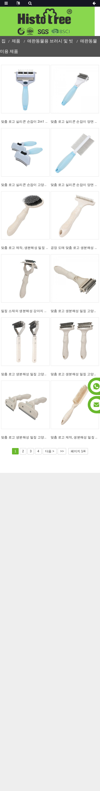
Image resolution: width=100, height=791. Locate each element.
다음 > (49, 451)
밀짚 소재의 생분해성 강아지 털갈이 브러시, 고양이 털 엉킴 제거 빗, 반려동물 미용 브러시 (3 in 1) (25, 311)
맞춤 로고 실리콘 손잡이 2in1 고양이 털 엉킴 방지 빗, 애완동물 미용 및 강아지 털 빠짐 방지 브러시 (25, 121)
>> (62, 451)
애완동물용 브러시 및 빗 (50, 40)
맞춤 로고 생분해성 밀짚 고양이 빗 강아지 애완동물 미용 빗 (75, 311)
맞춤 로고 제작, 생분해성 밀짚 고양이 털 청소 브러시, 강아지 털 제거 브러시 (75, 437)
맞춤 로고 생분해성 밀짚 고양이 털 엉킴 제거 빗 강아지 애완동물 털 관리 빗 (25, 374)
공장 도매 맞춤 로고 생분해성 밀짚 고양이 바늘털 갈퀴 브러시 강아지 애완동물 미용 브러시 (75, 248)
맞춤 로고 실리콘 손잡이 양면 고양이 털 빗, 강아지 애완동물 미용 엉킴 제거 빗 (75, 121)
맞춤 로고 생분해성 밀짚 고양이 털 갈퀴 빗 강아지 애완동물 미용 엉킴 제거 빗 (75, 374)
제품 (16, 40)
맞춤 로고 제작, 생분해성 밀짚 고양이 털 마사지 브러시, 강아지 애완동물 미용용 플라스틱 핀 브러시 (25, 248)
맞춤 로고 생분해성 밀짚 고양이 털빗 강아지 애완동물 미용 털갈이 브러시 (25, 437)
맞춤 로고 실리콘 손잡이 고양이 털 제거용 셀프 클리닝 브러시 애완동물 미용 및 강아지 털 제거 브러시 (25, 185)
